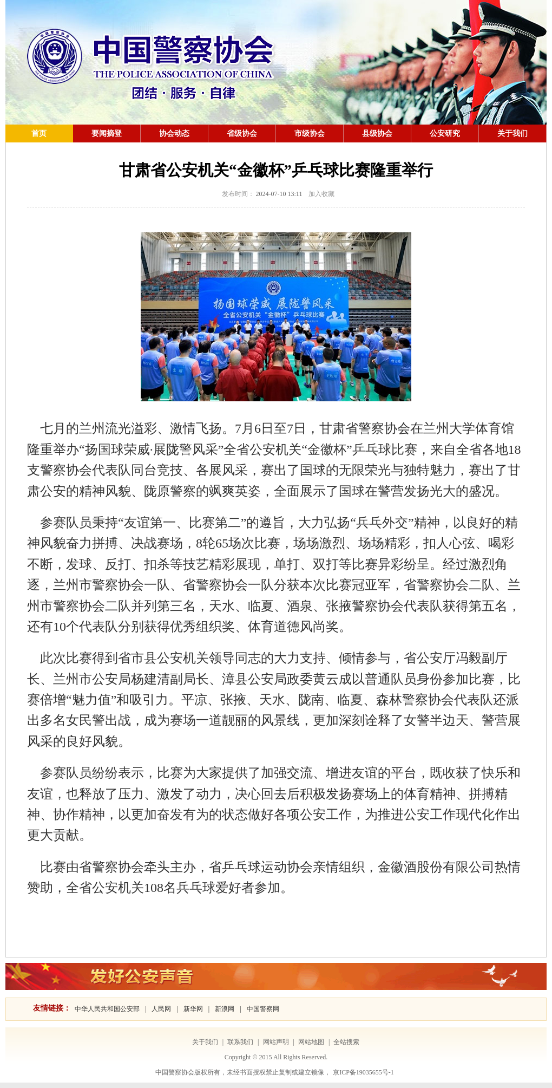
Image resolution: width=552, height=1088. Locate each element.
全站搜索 (346, 1042)
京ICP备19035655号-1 (363, 1072)
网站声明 (276, 1042)
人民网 (161, 1009)
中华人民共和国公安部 (107, 1009)
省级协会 (242, 133)
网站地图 (311, 1042)
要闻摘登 (106, 133)
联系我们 (240, 1042)
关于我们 (512, 133)
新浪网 (224, 1009)
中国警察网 (263, 1009)
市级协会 (309, 133)
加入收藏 (321, 194)
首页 (39, 133)
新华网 (193, 1009)
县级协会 (377, 133)
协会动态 (174, 133)
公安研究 (445, 133)
